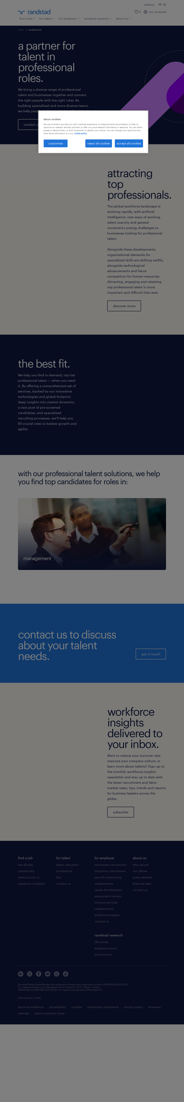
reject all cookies (98, 143)
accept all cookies (129, 143)
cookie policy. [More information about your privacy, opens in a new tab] (80, 133)
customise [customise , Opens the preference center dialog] (56, 143)
